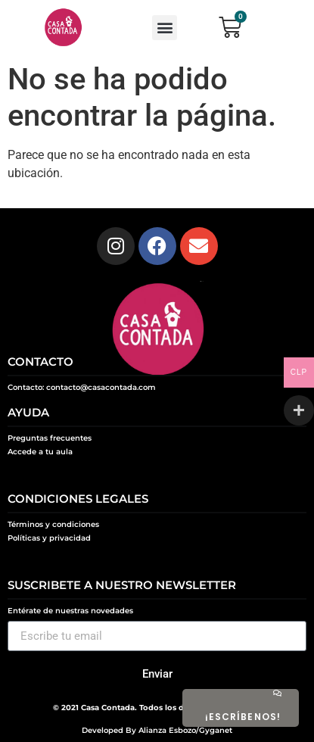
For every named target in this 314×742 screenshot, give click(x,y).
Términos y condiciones (53, 524)
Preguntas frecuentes (50, 438)
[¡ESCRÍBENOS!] (277, 693)
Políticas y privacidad (49, 538)
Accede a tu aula (40, 452)
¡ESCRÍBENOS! (243, 716)
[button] (164, 27)
